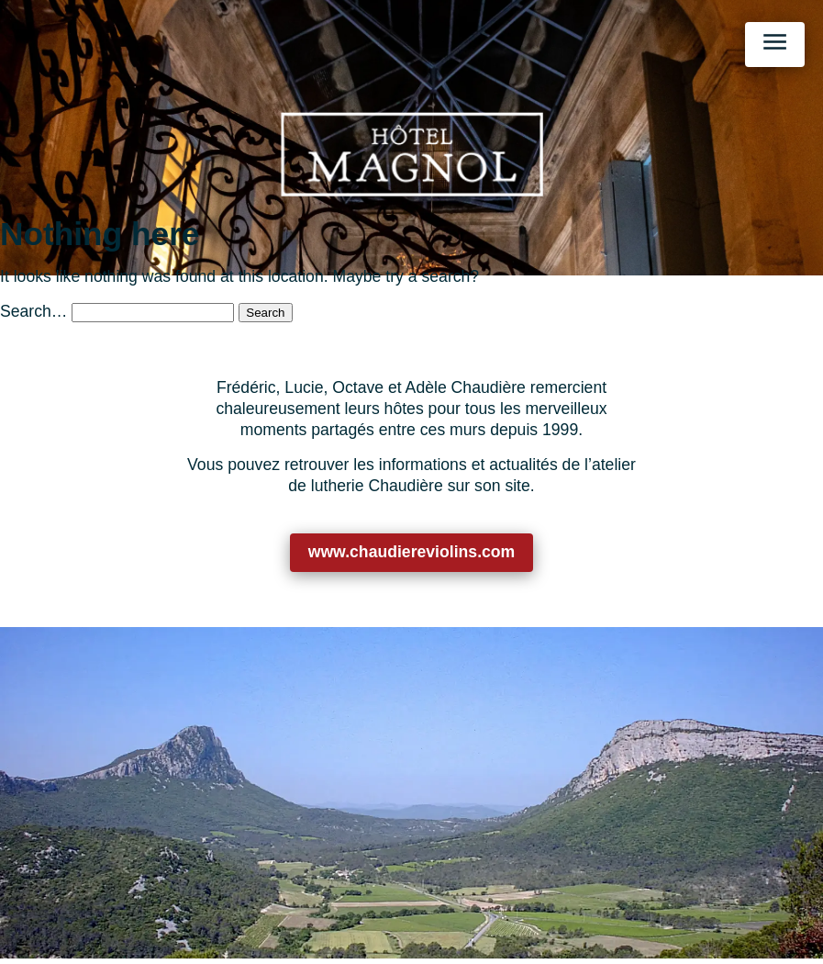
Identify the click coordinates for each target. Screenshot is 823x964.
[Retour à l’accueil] (411, 154)
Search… (33, 311)
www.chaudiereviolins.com (412, 552)
